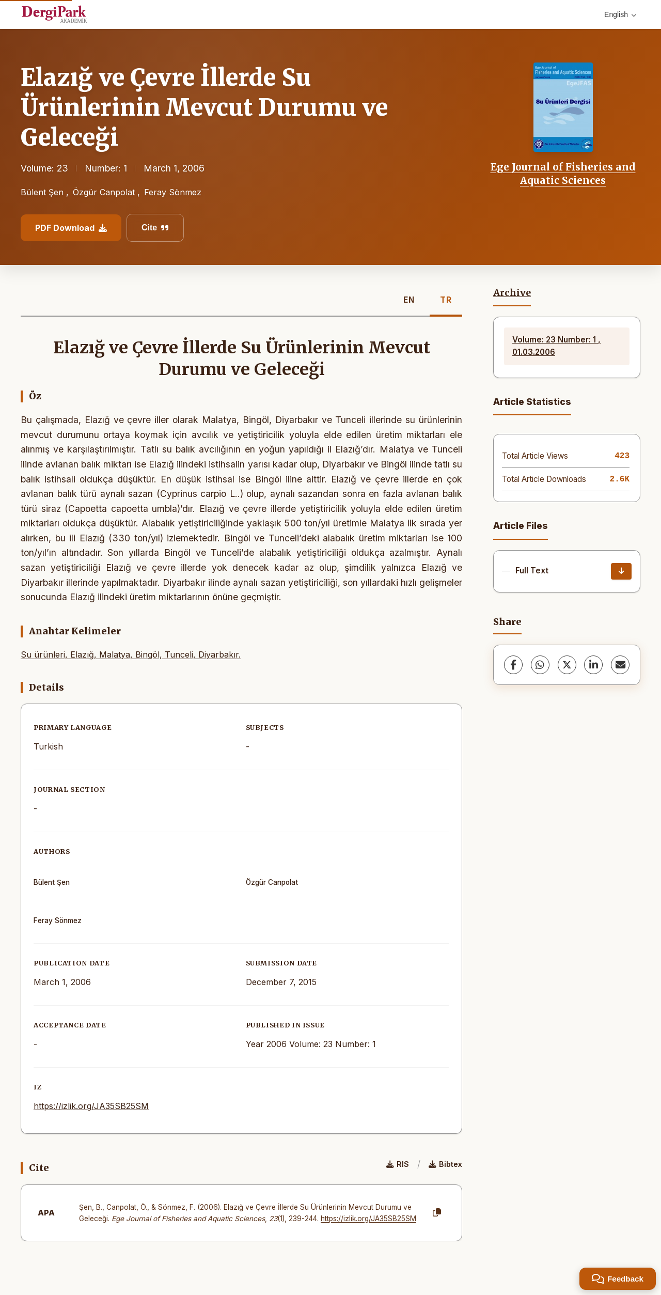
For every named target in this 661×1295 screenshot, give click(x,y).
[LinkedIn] (593, 665)
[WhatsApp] (540, 665)
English (620, 14)
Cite (155, 227)
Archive (512, 293)
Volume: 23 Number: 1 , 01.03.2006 (556, 346)
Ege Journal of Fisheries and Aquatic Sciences (563, 173)
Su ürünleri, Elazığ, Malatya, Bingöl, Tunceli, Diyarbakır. (131, 654)
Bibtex (445, 1164)
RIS (397, 1164)
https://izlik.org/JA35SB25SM (91, 1106)
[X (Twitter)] (567, 665)
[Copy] (437, 1213)
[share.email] (620, 665)
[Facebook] (513, 665)
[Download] (621, 571)
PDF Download (71, 228)
